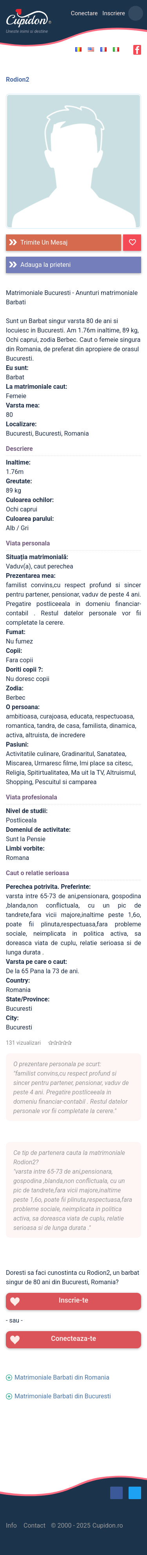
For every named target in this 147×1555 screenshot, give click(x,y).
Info (11, 1525)
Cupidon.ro (108, 1525)
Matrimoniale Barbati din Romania (62, 1377)
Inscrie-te (73, 1300)
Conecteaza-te (73, 1338)
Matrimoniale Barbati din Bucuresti (63, 1396)
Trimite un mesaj (43, 242)
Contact (34, 1525)
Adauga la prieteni (45, 264)
